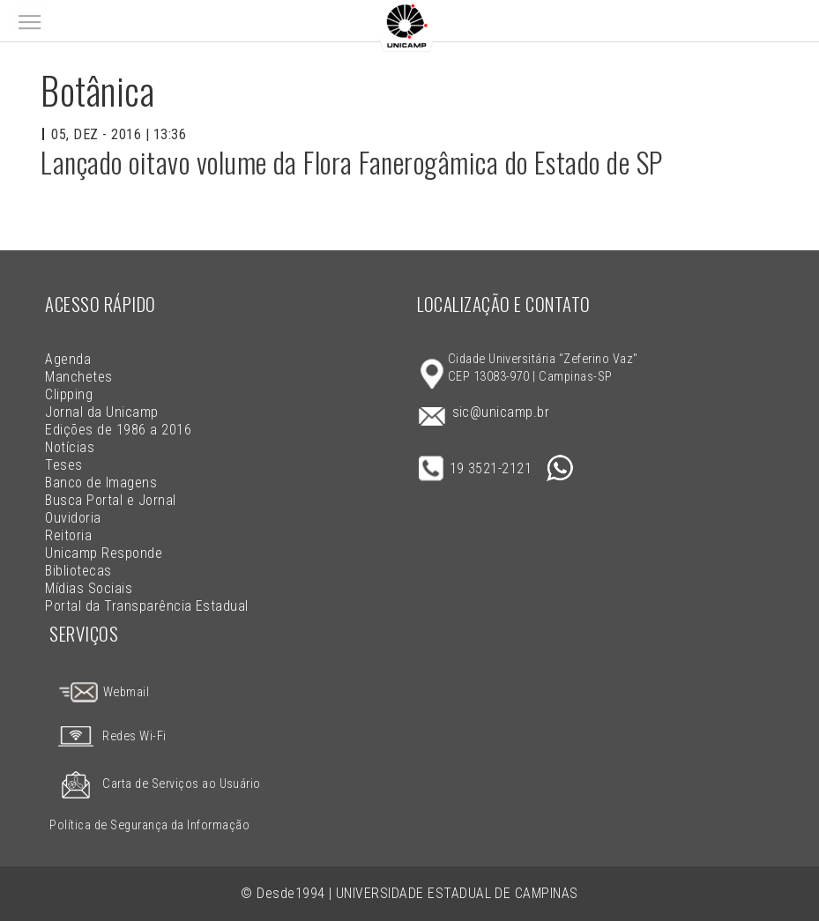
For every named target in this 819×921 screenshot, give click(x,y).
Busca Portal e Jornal (110, 500)
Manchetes (78, 376)
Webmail (103, 692)
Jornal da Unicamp (101, 412)
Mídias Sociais (88, 588)
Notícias (69, 447)
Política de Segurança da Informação (149, 825)
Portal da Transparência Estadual (146, 606)
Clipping (69, 394)
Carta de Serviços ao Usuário (154, 783)
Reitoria (68, 535)
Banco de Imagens (101, 482)
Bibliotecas (78, 570)
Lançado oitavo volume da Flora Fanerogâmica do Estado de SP (351, 161)
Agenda (68, 359)
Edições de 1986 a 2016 (118, 429)
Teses (63, 465)
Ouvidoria (73, 517)
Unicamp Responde (103, 553)
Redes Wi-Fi (107, 736)
